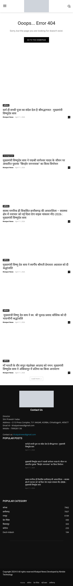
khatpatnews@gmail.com (24, 434)
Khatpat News (8, 117)
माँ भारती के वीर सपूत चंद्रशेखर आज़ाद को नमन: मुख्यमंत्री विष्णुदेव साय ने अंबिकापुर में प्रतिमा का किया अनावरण (33, 367)
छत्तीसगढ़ (6, 105)
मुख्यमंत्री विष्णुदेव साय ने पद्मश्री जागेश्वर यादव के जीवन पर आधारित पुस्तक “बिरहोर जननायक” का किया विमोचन (34, 162)
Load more (36, 379)
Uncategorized (8, 156)
